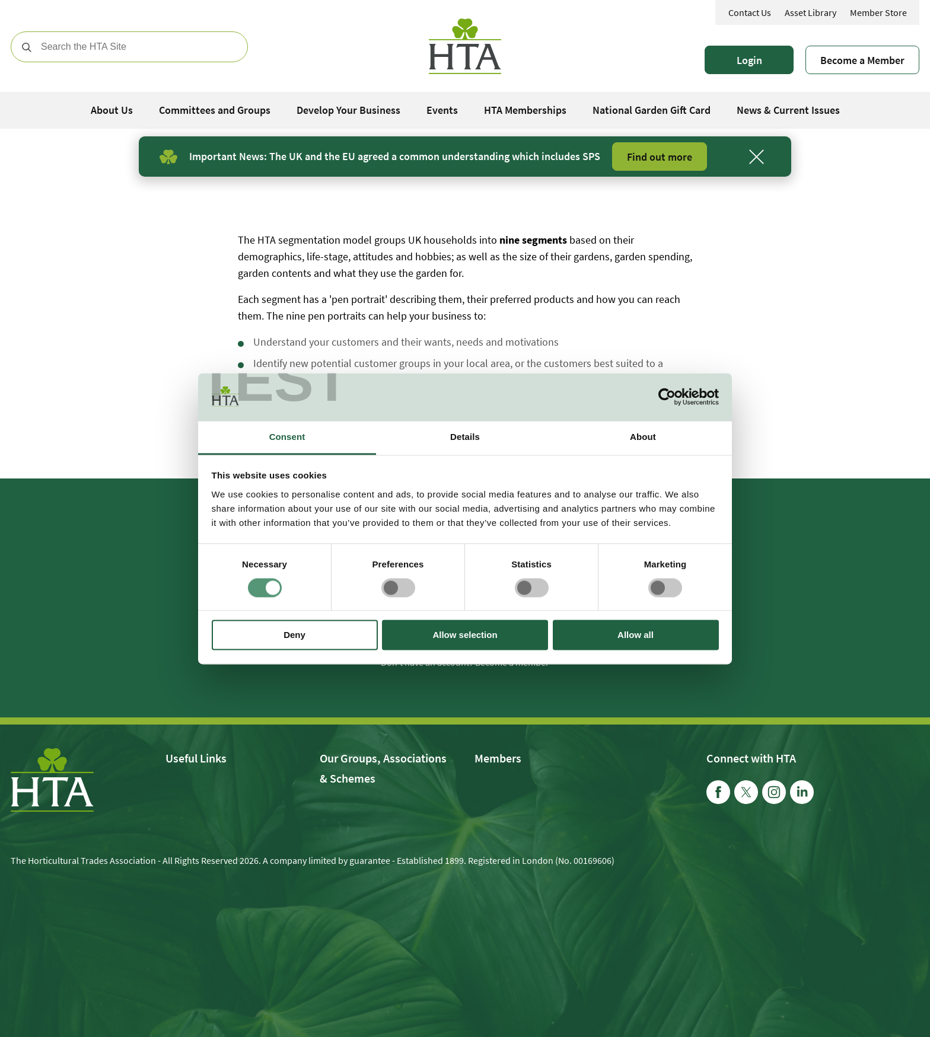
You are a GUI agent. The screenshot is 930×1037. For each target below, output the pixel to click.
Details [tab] (465, 437)
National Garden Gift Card (652, 110)
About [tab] (643, 437)
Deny (294, 635)
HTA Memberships (525, 110)
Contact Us (749, 12)
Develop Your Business (348, 110)
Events (442, 110)
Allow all (635, 635)
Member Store (878, 12)
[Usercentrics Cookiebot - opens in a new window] (667, 397)
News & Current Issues (788, 110)
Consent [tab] (287, 437)
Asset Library (810, 12)
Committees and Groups (214, 110)
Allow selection (464, 635)
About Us (112, 110)
